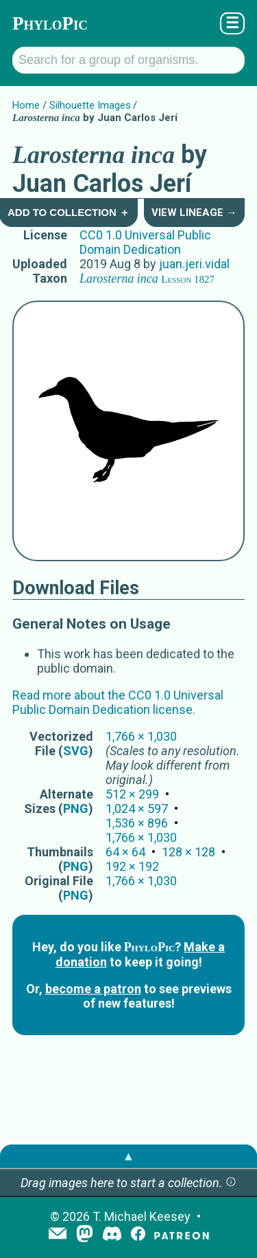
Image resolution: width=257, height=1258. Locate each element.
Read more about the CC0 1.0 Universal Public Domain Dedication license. (117, 702)
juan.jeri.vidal (194, 264)
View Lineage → (193, 212)
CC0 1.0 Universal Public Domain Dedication (145, 242)
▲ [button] (129, 1156)
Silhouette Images (90, 105)
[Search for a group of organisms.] (128, 60)
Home (26, 105)
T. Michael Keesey (142, 1216)
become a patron (93, 989)
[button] (230, 1182)
